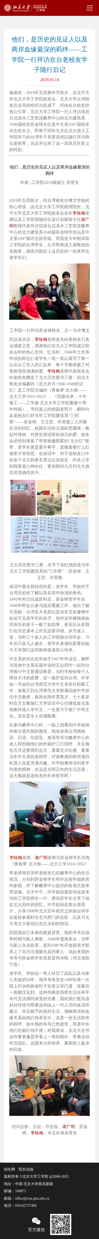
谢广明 (41, 857)
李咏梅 (79, 213)
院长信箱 (26, 1169)
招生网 (9, 1169)
